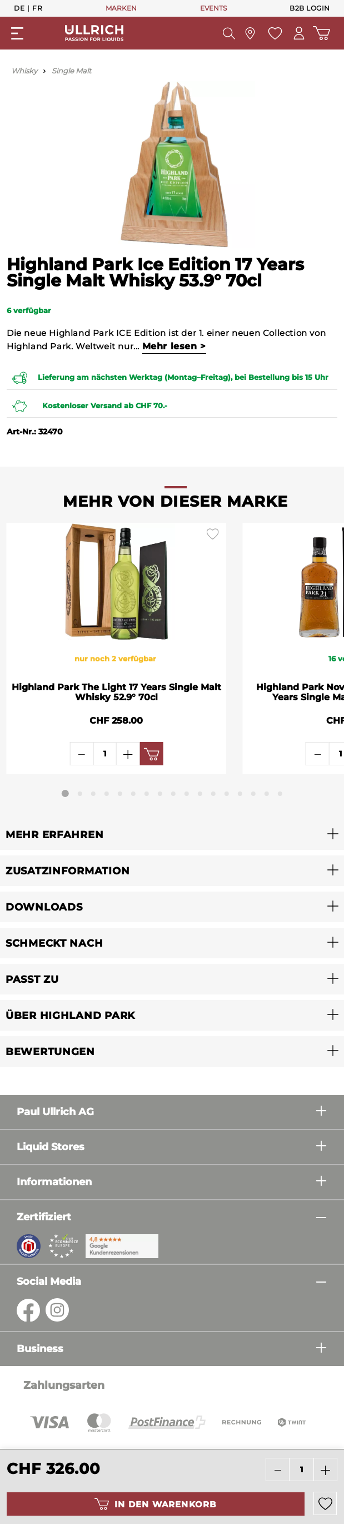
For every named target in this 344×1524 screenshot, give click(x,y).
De (19, 7)
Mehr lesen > (174, 346)
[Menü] (17, 33)
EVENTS (213, 8)
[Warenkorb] (321, 33)
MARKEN (121, 8)
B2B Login (310, 8)
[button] (172, 834)
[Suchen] (229, 33)
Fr (37, 7)
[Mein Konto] (299, 33)
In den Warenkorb (155, 1504)
